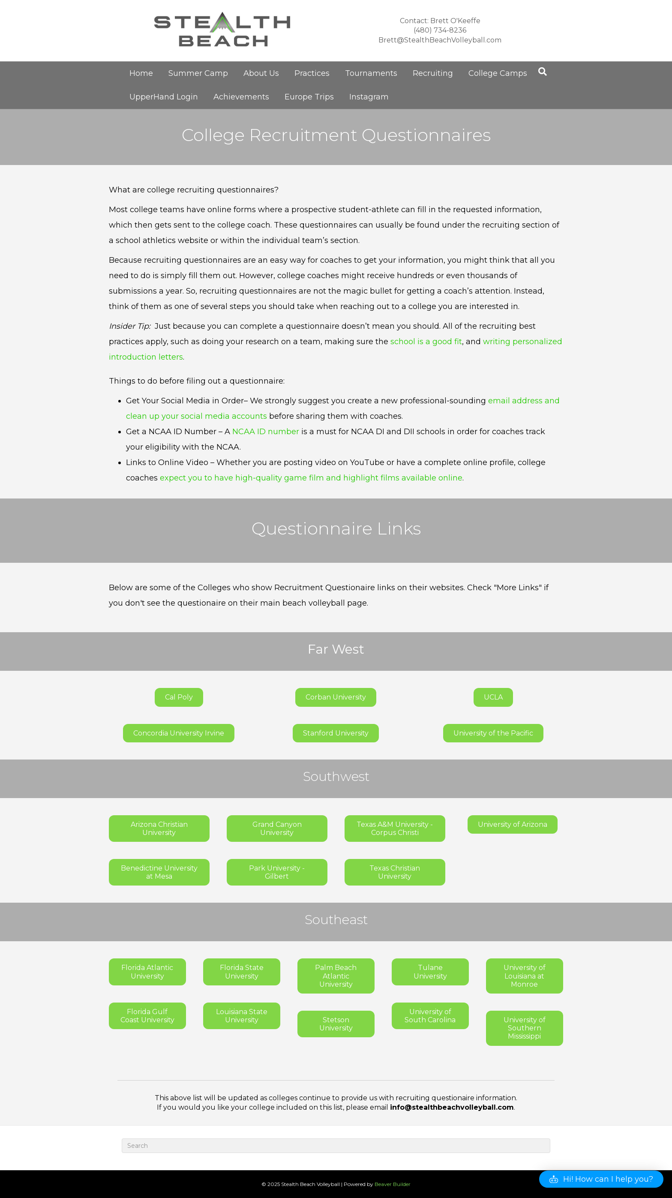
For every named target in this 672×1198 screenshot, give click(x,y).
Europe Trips (309, 97)
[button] (601, 1179)
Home (141, 73)
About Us (261, 73)
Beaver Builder (393, 1184)
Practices (312, 73)
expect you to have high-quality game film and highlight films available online (311, 478)
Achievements (241, 97)
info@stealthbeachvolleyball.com (452, 1107)
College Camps (497, 73)
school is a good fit (426, 341)
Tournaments (371, 73)
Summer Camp (198, 73)
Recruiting (433, 73)
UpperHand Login (163, 97)
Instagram (369, 97)
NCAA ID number (265, 431)
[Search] (542, 71)
